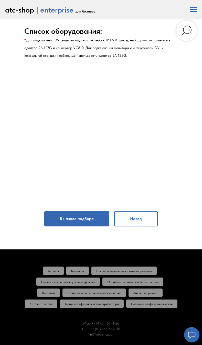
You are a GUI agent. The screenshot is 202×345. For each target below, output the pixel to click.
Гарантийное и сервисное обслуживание (94, 293)
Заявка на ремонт (145, 293)
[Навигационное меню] (193, 9)
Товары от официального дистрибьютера (92, 304)
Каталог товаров (41, 304)
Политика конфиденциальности (152, 304)
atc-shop (19, 9)
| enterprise (54, 9)
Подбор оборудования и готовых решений (124, 271)
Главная (53, 271)
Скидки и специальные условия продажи (68, 282)
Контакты (77, 271)
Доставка (48, 293)
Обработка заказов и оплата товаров (132, 282)
